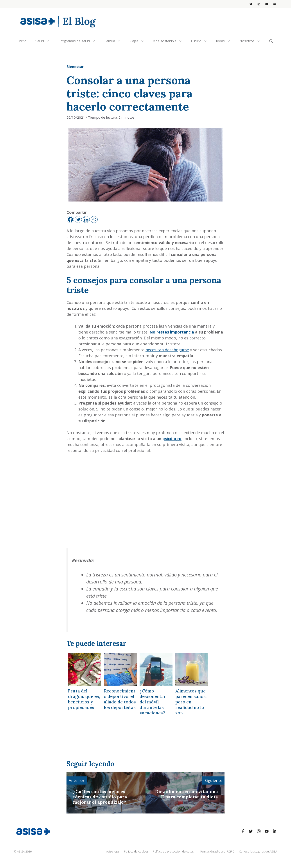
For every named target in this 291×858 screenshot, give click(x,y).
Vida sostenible (170, 41)
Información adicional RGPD (216, 851)
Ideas (225, 41)
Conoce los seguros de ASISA (258, 851)
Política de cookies (136, 851)
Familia (114, 41)
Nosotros (252, 41)
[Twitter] (78, 219)
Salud (44, 41)
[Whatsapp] (94, 219)
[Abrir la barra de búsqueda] (271, 41)
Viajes (139, 41)
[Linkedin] (86, 219)
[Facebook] (70, 219)
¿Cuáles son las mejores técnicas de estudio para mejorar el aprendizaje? (100, 797)
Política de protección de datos (173, 851)
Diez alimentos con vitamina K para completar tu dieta (186, 794)
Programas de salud (79, 41)
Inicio (22, 41)
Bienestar (75, 66)
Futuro (201, 41)
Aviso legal (113, 851)
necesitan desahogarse (167, 349)
